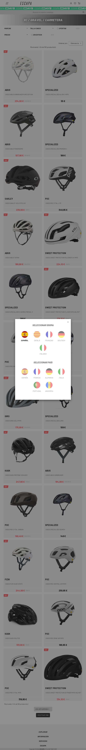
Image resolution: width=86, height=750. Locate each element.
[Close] (68, 322)
